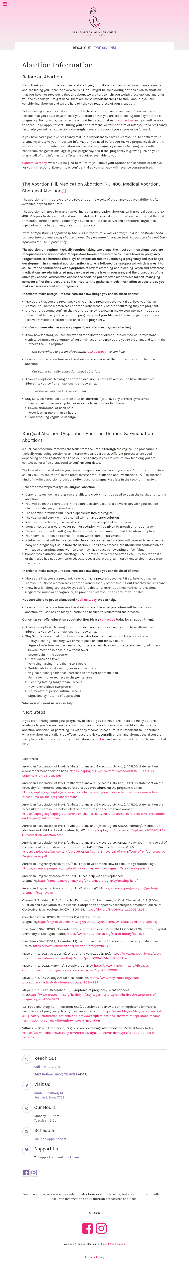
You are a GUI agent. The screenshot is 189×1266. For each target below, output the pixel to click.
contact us (125, 120)
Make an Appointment (50, 1139)
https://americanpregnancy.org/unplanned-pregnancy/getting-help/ (88, 880)
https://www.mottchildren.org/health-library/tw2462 (105, 934)
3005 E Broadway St (48, 1093)
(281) (104, 48)
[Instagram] (34, 1173)
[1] (64, 191)
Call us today (96, 351)
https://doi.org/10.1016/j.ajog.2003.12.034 (116, 909)
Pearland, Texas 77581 (50, 1097)
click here (72, 1157)
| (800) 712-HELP (55, 1074)
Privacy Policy (94, 1257)
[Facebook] (26, 1173)
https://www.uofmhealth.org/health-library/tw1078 (70, 946)
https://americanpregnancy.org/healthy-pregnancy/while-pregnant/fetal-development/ (85, 868)
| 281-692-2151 (47, 1067)
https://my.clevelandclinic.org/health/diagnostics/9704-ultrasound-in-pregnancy (97, 922)
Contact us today (34, 163)
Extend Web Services (113, 1244)
